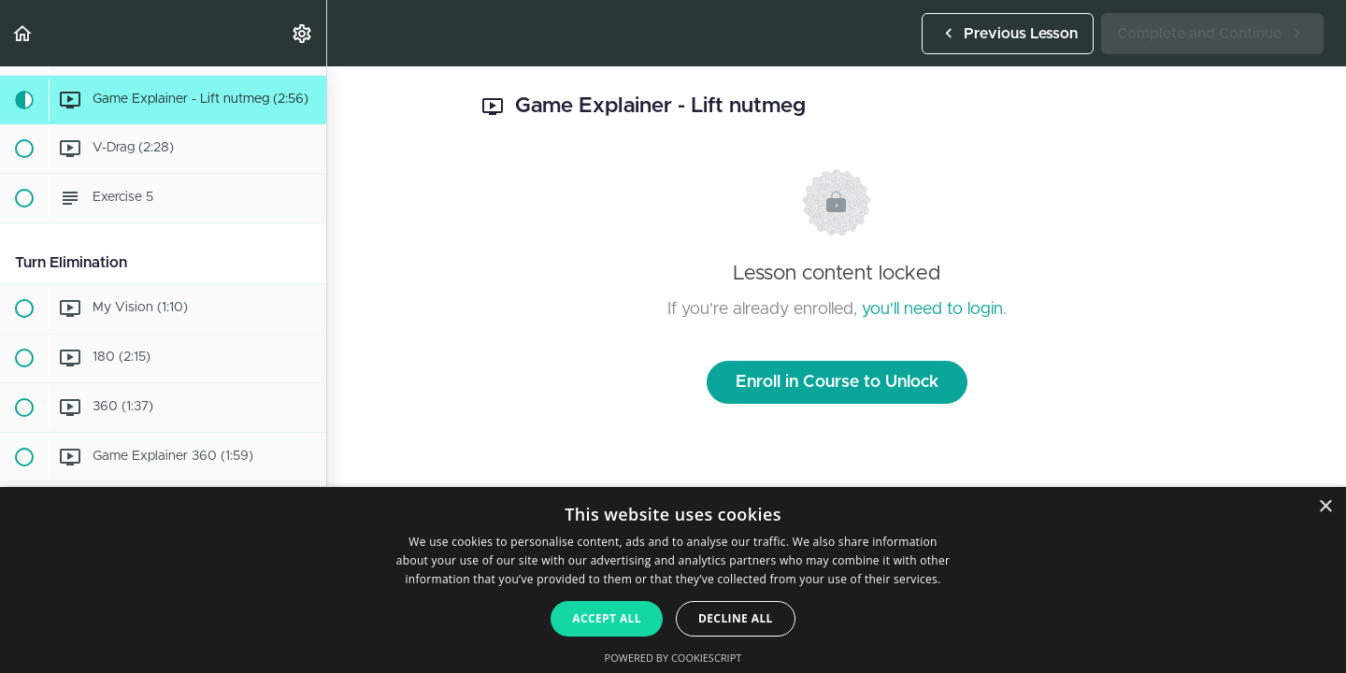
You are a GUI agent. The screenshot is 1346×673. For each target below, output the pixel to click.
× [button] (1325, 507)
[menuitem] (302, 33)
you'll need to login (932, 309)
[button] (23, 33)
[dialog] (673, 580)
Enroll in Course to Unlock (837, 382)
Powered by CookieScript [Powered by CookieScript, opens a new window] (673, 658)
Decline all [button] (735, 618)
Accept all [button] (606, 618)
